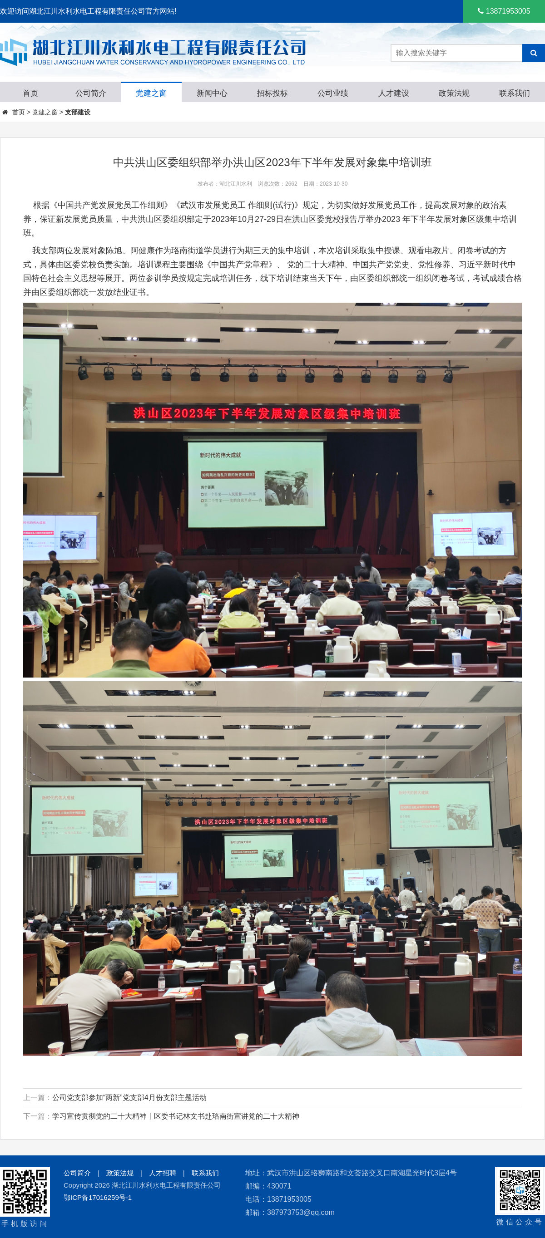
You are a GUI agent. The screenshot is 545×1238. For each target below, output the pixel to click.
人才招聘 (162, 1173)
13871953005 (504, 11)
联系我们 (205, 1173)
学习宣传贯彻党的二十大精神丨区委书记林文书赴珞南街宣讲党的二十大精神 (175, 1116)
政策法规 (120, 1173)
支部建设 (77, 112)
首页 (18, 112)
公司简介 (77, 1173)
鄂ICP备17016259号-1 (98, 1197)
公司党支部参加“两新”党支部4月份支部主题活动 (129, 1097)
